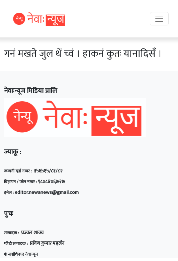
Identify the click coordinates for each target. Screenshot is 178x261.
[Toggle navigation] (159, 18)
